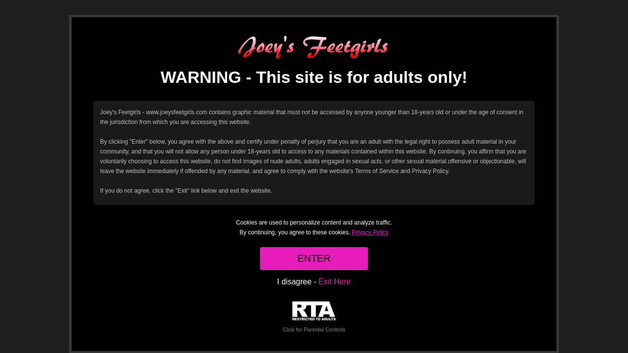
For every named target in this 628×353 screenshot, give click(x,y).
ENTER (314, 258)
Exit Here (334, 281)
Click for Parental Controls (314, 317)
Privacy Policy (370, 232)
